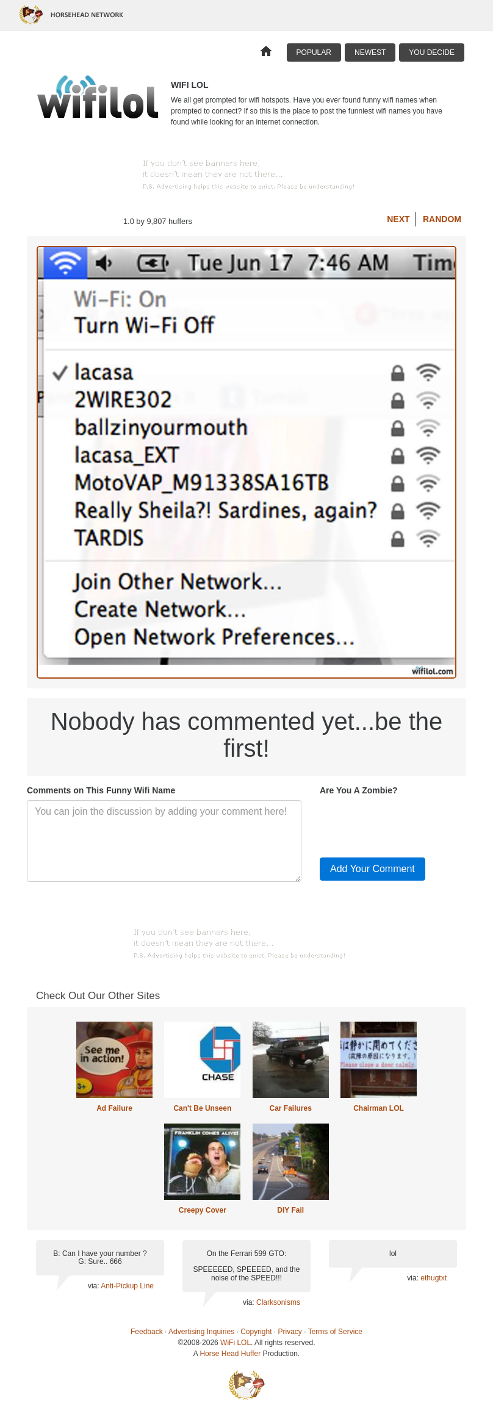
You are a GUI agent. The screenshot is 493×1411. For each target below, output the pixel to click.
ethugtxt (433, 1278)
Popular (314, 52)
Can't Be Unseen (202, 1108)
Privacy (290, 1331)
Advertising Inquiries (201, 1331)
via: (94, 1286)
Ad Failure (114, 1108)
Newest (370, 52)
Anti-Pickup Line (127, 1286)
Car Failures (290, 1108)
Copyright (256, 1331)
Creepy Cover (202, 1210)
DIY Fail (290, 1210)
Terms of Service (335, 1331)
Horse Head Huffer (230, 1353)
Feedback (147, 1331)
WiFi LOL (235, 1342)
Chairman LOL (378, 1108)
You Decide (432, 52)
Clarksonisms (278, 1302)
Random (442, 219)
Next (398, 219)
